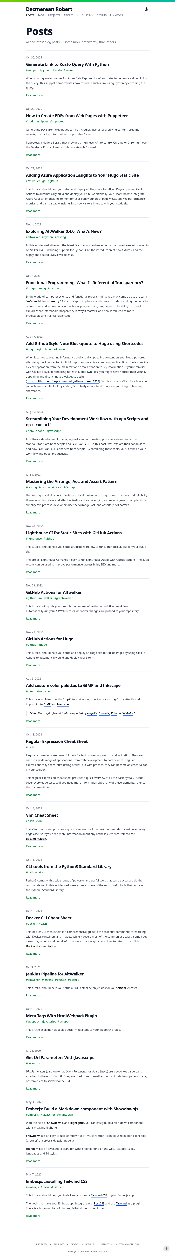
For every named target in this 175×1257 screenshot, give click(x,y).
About (68, 15)
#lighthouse (34, 538)
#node (30, 121)
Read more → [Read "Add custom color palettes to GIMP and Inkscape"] (35, 721)
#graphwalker (63, 598)
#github (53, 181)
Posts (30, 15)
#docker (31, 923)
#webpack (32, 1021)
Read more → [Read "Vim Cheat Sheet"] (35, 846)
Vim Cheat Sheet (42, 815)
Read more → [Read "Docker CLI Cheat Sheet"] (35, 953)
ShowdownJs (55, 1123)
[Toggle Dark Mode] (146, 9)
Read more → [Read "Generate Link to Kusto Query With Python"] (35, 95)
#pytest (57, 487)
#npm (30, 431)
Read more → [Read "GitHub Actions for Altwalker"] (35, 618)
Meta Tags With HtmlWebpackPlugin (61, 1015)
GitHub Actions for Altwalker (54, 592)
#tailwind (47, 1187)
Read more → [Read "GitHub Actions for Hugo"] (35, 665)
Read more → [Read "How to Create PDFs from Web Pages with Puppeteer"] (35, 155)
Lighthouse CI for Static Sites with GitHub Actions (74, 532)
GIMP (47, 704)
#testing (60, 237)
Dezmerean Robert (49, 9)
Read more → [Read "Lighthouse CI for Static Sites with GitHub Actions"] (35, 572)
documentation (36, 839)
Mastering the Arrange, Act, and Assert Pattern (71, 481)
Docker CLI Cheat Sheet (49, 918)
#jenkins (47, 979)
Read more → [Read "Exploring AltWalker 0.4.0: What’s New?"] (35, 262)
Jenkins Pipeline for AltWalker (55, 974)
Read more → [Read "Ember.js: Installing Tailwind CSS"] (35, 1216)
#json (42, 872)
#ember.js (32, 1114)
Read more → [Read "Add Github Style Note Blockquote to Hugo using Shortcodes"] (35, 398)
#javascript (53, 431)
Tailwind (121, 1203)
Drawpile (104, 713)
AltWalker (123, 988)
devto (74, 1244)
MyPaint (128, 713)
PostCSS (99, 1203)
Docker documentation (41, 946)
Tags (41, 15)
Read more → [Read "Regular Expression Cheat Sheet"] (35, 795)
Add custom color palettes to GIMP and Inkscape (73, 685)
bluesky (87, 15)
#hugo (41, 181)
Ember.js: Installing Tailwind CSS (57, 1181)
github (102, 15)
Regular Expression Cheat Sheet (57, 741)
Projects (54, 15)
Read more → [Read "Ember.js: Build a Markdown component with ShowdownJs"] (35, 1161)
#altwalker (33, 237)
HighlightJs (77, 1123)
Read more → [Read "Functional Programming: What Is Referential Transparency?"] (35, 323)
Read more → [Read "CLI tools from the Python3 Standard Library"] (35, 897)
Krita (114, 713)
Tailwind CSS (99, 1195)
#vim (39, 821)
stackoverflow (129, 1244)
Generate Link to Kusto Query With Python (67, 64)
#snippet (32, 70)
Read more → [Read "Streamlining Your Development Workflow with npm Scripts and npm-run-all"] (35, 461)
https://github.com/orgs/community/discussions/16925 (63, 381)
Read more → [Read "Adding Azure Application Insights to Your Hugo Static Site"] (35, 211)
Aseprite (92, 713)
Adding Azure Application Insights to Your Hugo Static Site (82, 175)
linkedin (116, 15)
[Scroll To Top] (166, 1248)
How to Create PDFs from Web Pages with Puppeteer (77, 115)
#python (45, 70)
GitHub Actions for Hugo (49, 639)
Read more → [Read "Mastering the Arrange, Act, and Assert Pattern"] (35, 512)
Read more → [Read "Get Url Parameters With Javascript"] (35, 1088)
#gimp (30, 691)
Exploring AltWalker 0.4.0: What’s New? (64, 231)
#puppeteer (58, 121)
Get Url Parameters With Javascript (60, 1057)
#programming (36, 288)
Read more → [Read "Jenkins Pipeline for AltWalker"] (35, 995)
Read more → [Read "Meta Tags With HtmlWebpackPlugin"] (35, 1037)
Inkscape (63, 704)
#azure (68, 70)
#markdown (57, 349)
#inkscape (43, 691)
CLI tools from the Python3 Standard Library (68, 866)
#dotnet (73, 979)
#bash (30, 747)
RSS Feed (41, 1244)
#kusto (57, 70)
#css (58, 1187)
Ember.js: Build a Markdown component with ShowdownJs (82, 1109)
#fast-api (70, 487)
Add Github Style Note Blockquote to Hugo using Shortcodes (84, 343)
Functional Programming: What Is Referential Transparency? (84, 282)
